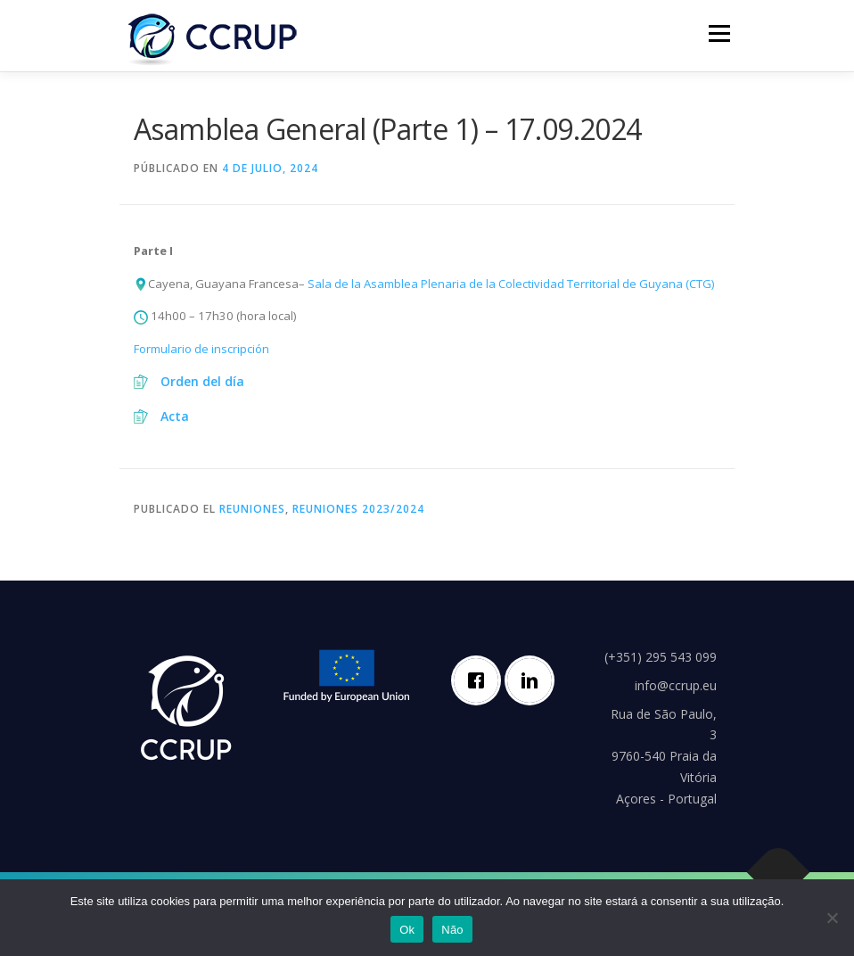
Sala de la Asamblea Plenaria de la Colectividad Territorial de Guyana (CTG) (511, 284)
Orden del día (202, 381)
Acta (174, 416)
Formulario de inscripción (201, 349)
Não (452, 929)
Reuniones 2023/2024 (358, 508)
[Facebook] (480, 680)
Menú (719, 33)
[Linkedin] (534, 680)
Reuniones (252, 508)
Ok (407, 929)
